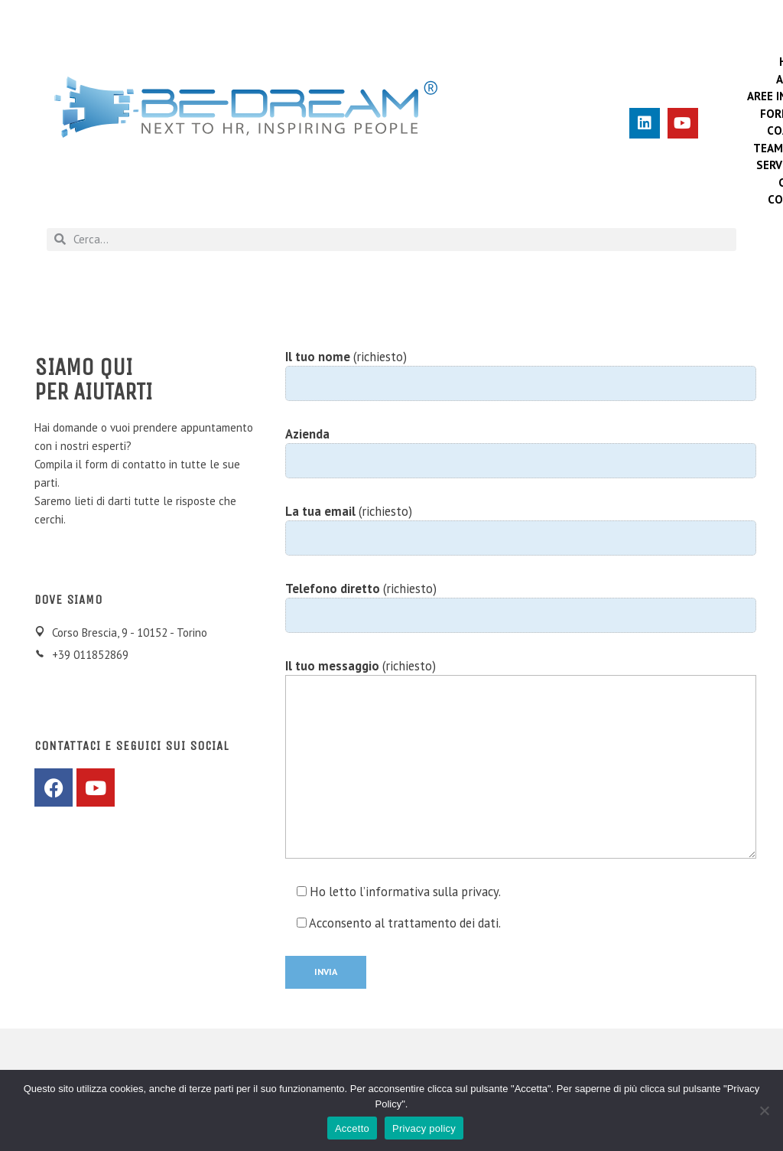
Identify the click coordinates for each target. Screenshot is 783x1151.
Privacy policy (424, 1128)
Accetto (352, 1128)
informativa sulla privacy (432, 891)
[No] (764, 1110)
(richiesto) (520, 374)
